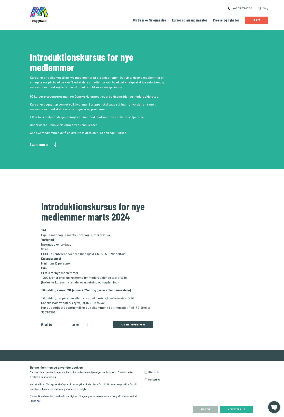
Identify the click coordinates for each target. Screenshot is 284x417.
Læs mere (44, 144)
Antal (75, 324)
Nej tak (205, 409)
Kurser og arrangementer (189, 20)
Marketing (154, 379)
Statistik (153, 372)
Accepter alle (236, 409)
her (38, 400)
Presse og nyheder (226, 20)
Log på (256, 20)
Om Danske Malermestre (149, 20)
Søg (263, 8)
